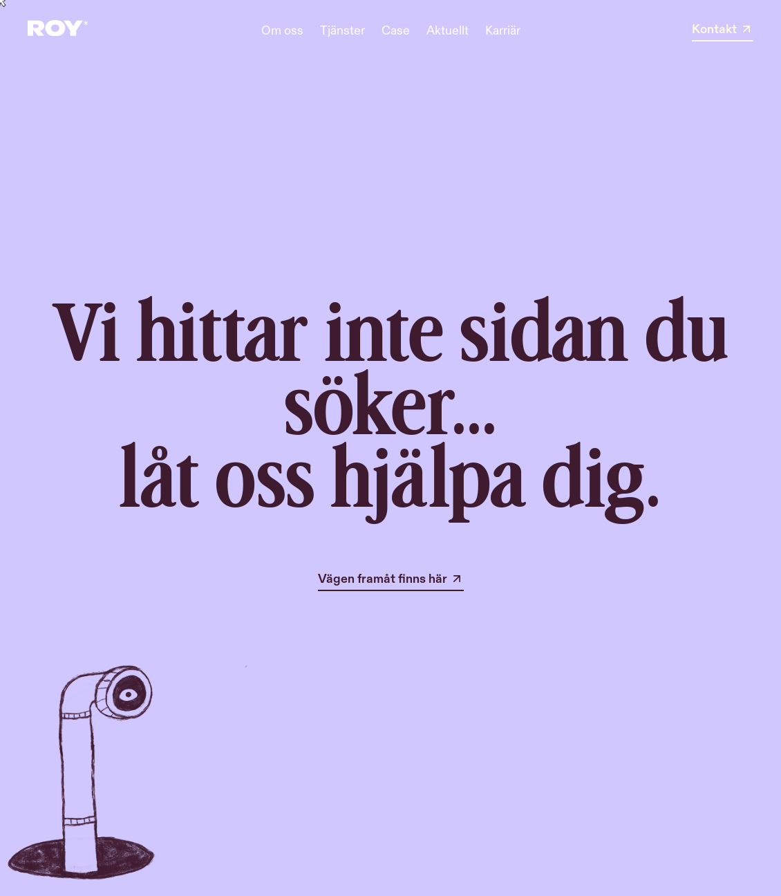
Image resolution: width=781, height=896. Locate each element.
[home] (58, 30)
